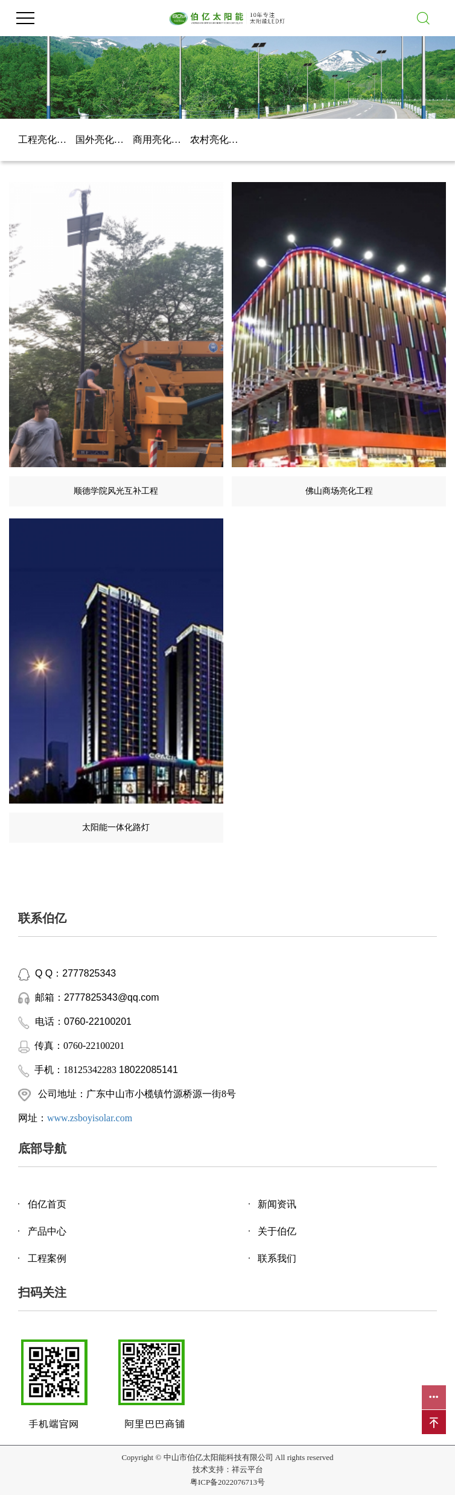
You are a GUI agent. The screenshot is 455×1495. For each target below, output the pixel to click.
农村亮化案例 (218, 139)
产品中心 (47, 1231)
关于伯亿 (277, 1231)
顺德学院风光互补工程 (116, 491)
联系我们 (277, 1258)
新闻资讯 (277, 1204)
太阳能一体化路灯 (116, 827)
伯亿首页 (47, 1204)
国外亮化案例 (104, 139)
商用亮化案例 (161, 139)
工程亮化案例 (46, 139)
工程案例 (47, 1258)
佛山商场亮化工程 (339, 491)
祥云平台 (247, 1469)
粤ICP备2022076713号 (227, 1482)
